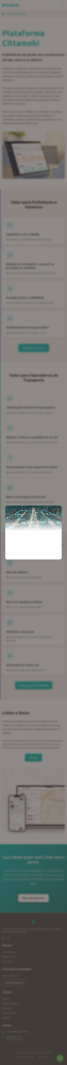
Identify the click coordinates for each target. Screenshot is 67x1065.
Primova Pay (7, 1008)
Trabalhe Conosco (9, 957)
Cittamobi (6, 999)
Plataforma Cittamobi (10, 1003)
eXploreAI (6, 1018)
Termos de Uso (44, 1057)
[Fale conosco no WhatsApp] (60, 1058)
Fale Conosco (7, 961)
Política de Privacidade (26, 1057)
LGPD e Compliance (10, 976)
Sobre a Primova (8, 952)
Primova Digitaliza (9, 1013)
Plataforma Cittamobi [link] (16, 14)
